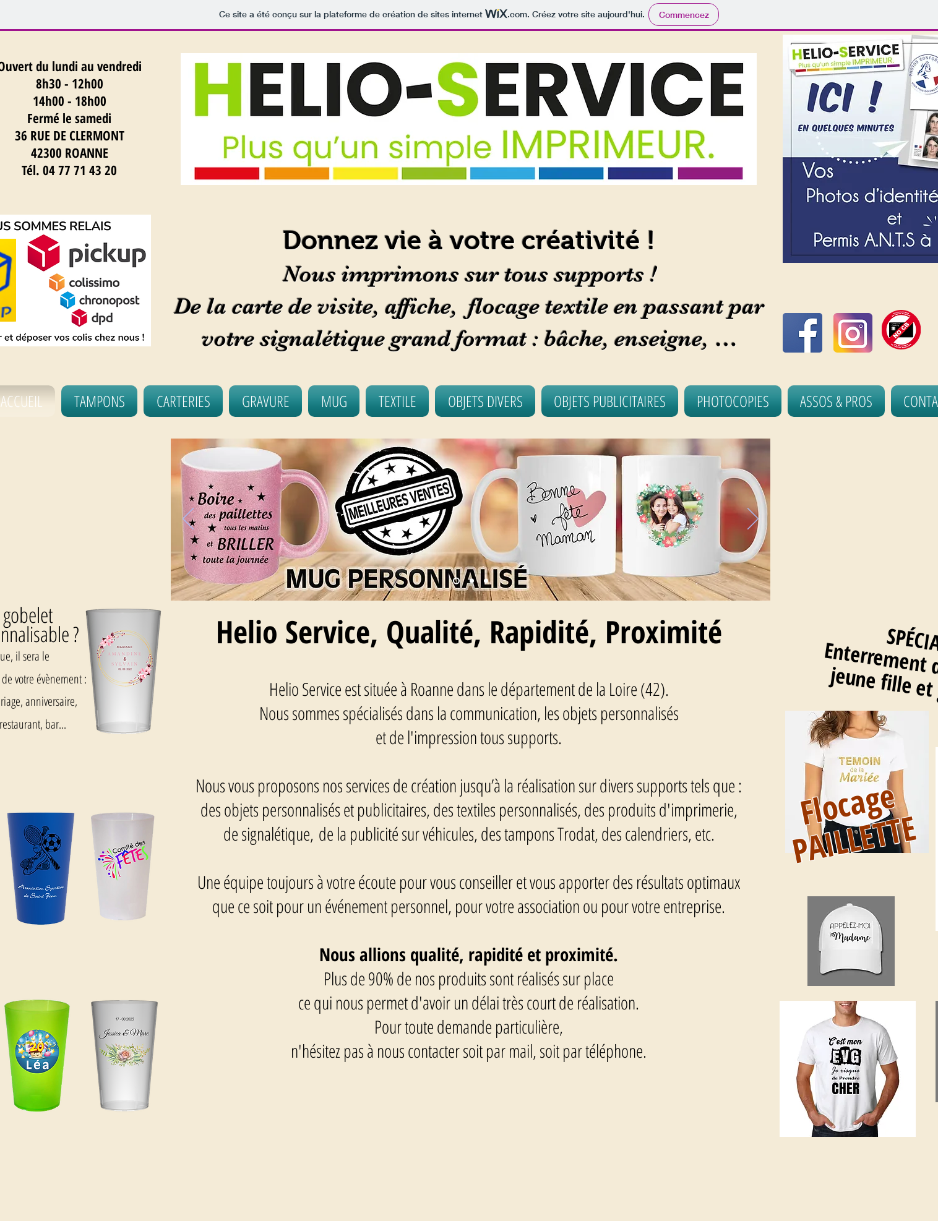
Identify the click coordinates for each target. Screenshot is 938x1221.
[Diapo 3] (456, 581)
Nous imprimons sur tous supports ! (469, 274)
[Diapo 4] (486, 581)
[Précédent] (188, 519)
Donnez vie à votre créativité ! (469, 240)
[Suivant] (753, 519)
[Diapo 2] (472, 581)
